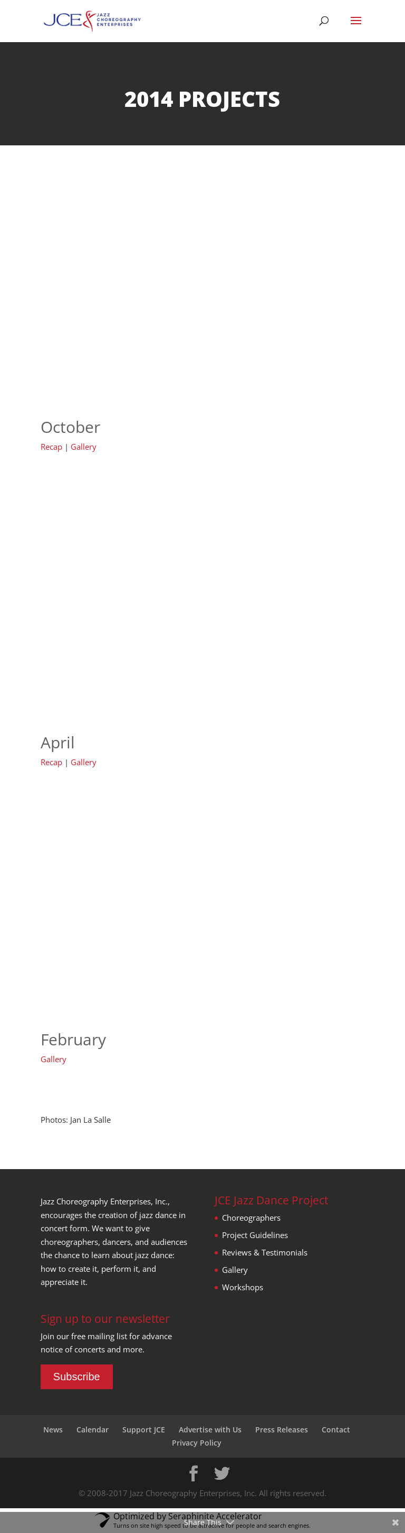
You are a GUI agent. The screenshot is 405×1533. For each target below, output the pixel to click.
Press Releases (281, 1430)
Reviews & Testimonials (264, 1252)
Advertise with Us (210, 1430)
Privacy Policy (196, 1443)
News (53, 1430)
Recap (51, 446)
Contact (336, 1430)
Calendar (92, 1430)
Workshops (242, 1287)
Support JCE (143, 1430)
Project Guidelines (255, 1235)
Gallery (84, 446)
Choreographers (251, 1217)
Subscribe (76, 1376)
